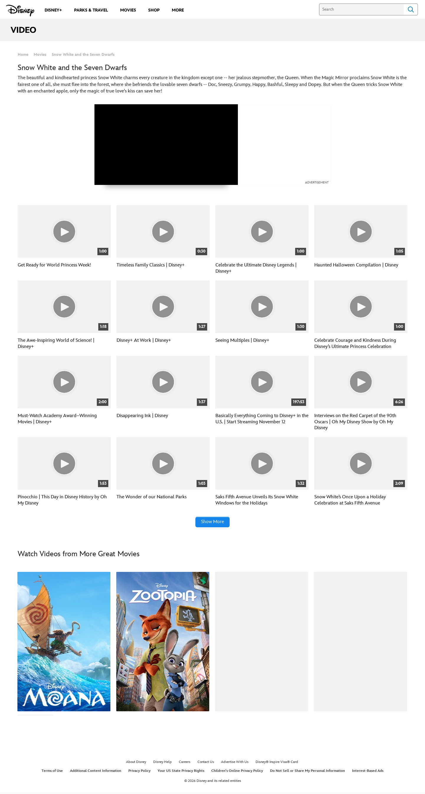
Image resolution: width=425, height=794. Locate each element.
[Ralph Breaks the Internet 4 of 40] (360, 642)
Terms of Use (52, 772)
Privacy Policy (139, 772)
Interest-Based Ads (367, 772)
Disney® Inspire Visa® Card (277, 763)
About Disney (136, 763)
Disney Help (162, 763)
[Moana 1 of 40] (63, 642)
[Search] (361, 9)
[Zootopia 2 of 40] (162, 642)
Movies (40, 54)
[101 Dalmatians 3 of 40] (261, 642)
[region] (166, 144)
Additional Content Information (95, 772)
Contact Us (205, 763)
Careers (184, 763)
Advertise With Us (235, 763)
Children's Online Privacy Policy (237, 772)
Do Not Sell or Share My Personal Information (307, 772)
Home (23, 54)
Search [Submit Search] (410, 9)
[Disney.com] (20, 11)
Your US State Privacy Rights (181, 772)
